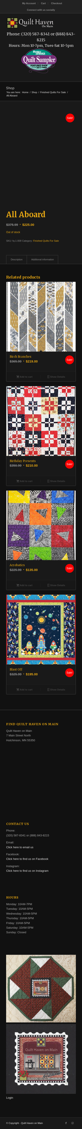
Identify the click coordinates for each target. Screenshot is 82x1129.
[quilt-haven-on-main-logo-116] (30, 22)
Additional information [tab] (42, 259)
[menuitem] (29, 3)
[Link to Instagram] (72, 1123)
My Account (29, 3)
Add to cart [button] (24, 377)
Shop (10, 88)
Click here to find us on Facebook (27, 859)
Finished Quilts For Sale (46, 240)
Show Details (56, 377)
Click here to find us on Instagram (27, 870)
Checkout (56, 3)
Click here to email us (19, 847)
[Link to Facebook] (66, 1123)
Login (9, 1097)
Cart (43, 3)
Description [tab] (17, 259)
